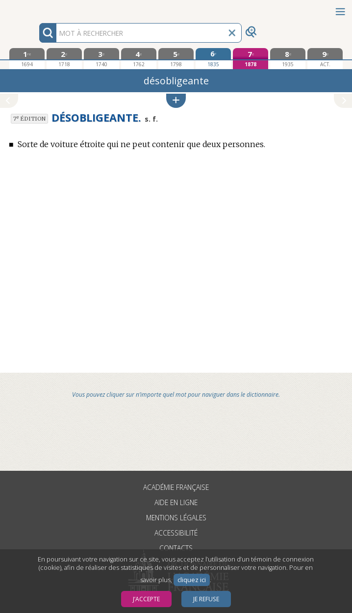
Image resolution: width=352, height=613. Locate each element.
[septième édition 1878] (250, 58)
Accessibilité (176, 532)
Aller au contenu (38, 8)
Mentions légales (176, 517)
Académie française (176, 487)
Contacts (176, 548)
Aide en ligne (176, 502)
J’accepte (146, 599)
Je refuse (206, 599)
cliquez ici (191, 580)
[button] (176, 101)
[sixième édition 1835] (213, 58)
